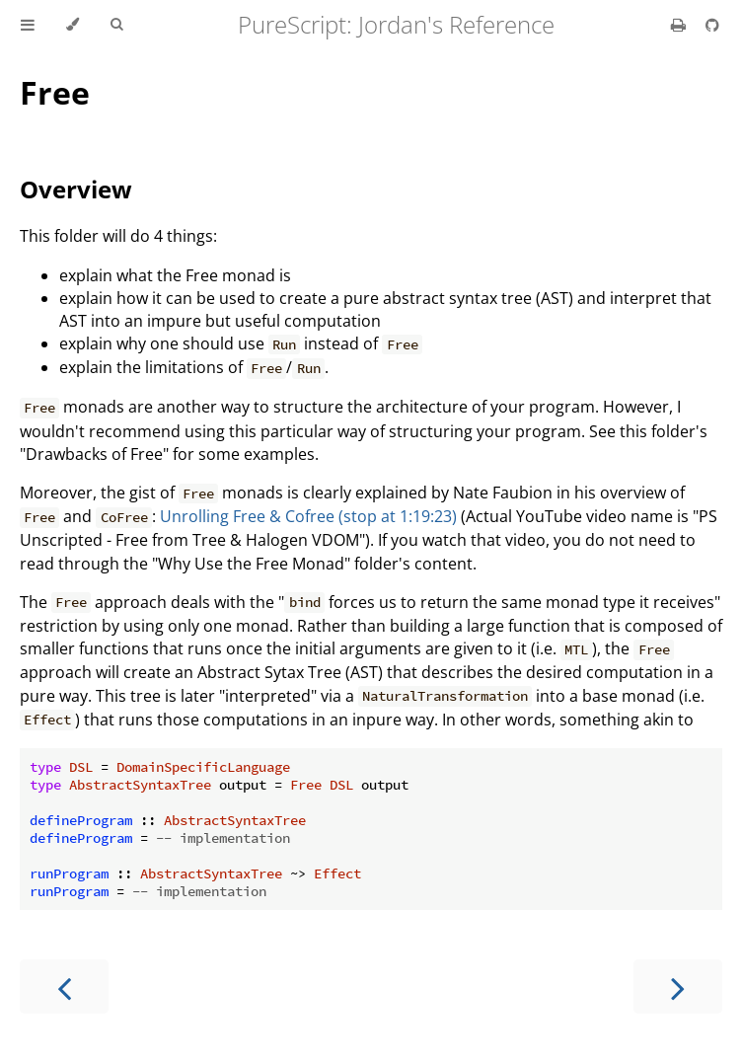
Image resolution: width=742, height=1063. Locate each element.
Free (55, 92)
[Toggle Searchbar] (116, 24)
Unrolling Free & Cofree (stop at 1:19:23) (308, 516)
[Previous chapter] (64, 986)
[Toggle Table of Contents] (27, 24)
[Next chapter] (677, 986)
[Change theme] (72, 24)
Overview (76, 189)
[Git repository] (712, 25)
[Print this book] (680, 25)
